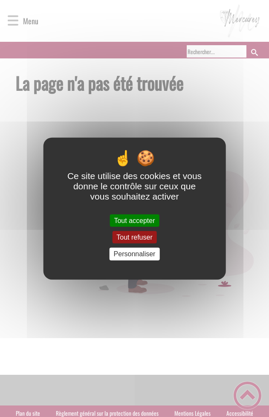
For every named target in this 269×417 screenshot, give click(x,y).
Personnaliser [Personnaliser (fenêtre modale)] (135, 254)
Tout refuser (134, 237)
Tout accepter (134, 220)
